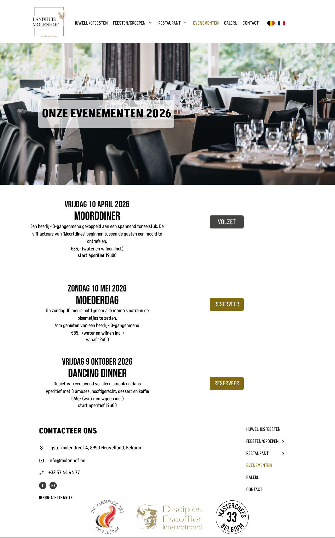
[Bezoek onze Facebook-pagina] (42, 485)
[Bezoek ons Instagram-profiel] (53, 485)
